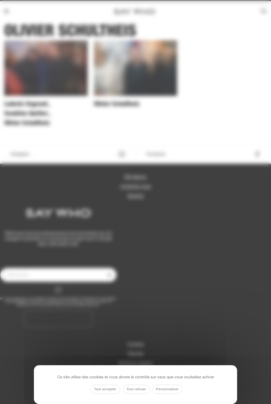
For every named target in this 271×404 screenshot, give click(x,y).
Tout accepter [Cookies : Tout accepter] (105, 389)
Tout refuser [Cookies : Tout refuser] (136, 389)
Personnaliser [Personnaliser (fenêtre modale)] (167, 389)
